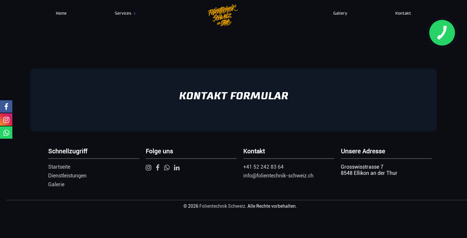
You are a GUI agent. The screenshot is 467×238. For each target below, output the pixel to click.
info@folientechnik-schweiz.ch (278, 176)
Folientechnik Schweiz (222, 206)
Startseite (59, 167)
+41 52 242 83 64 (263, 167)
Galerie (56, 184)
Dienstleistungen (67, 176)
